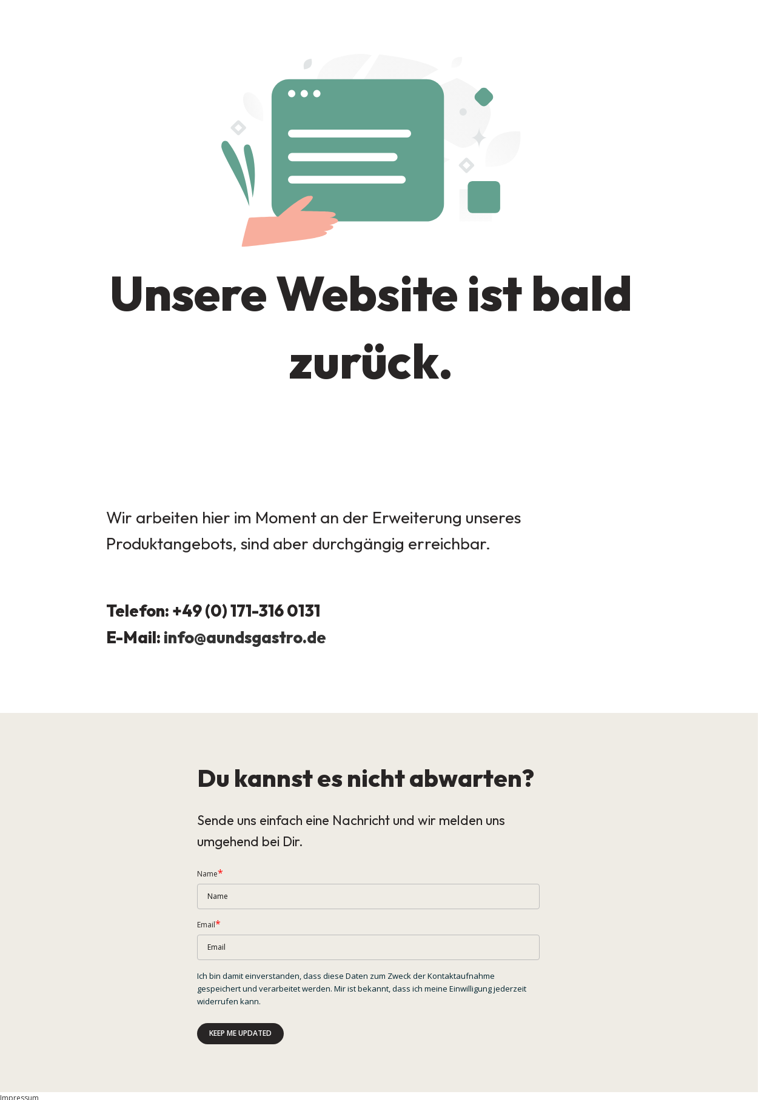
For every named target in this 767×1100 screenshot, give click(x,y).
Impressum (19, 1088)
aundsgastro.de (267, 638)
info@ (185, 638)
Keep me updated (240, 1023)
